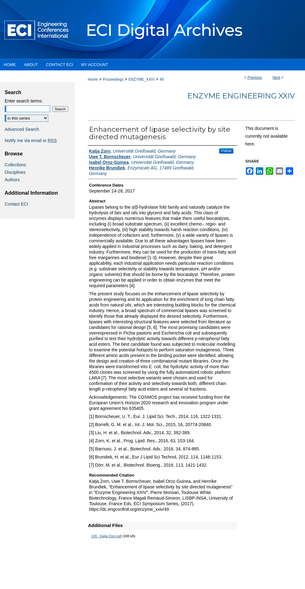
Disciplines (15, 172)
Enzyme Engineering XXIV (241, 95)
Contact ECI (16, 204)
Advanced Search (22, 129)
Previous (254, 77)
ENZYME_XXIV (142, 79)
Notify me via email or (31, 140)
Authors (12, 179)
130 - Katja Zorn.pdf (106, 536)
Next (276, 77)
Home (93, 79)
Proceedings (113, 79)
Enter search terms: (24, 100)
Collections (15, 164)
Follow (226, 151)
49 (162, 79)
